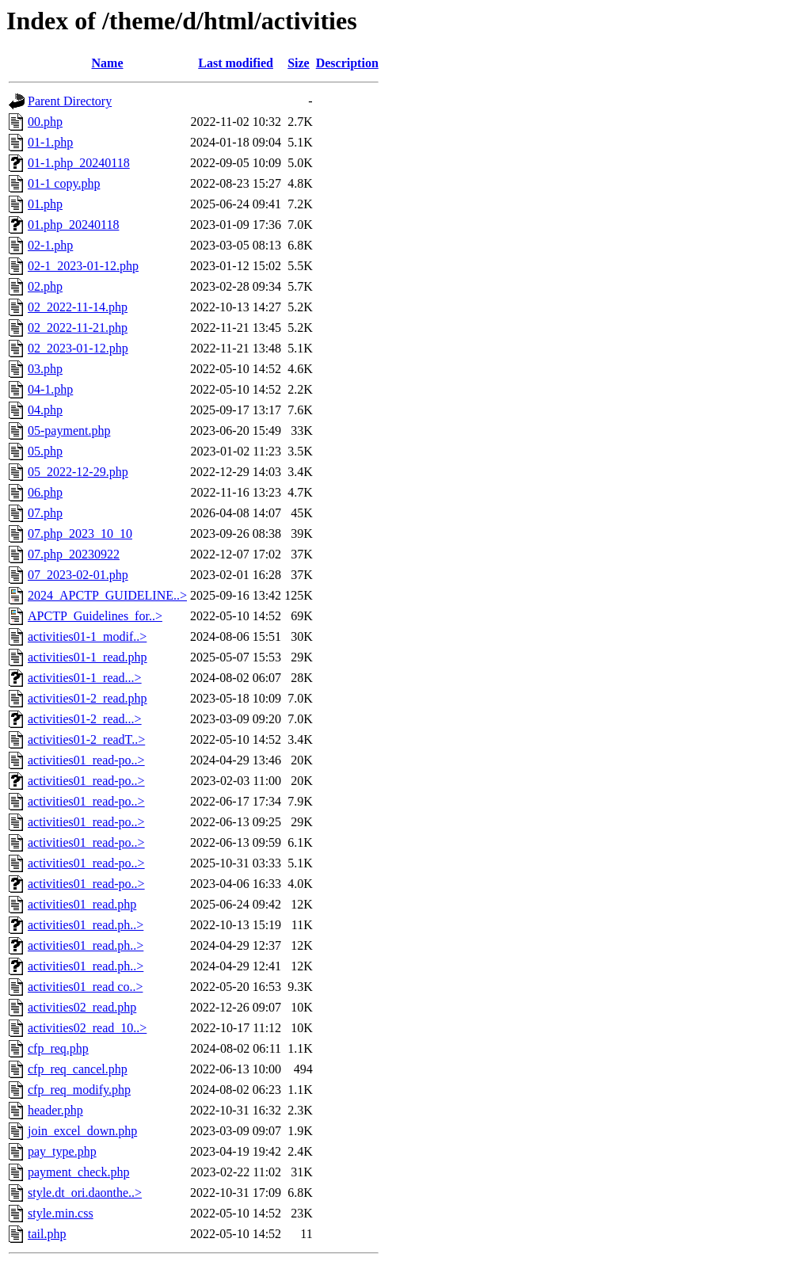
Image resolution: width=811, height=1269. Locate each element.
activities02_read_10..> (87, 1028)
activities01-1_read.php (87, 657)
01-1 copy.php (64, 183)
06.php (45, 492)
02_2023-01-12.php (78, 348)
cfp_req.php (58, 1048)
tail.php (47, 1233)
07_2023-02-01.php (78, 574)
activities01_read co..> (85, 986)
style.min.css (60, 1213)
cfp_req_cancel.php (78, 1069)
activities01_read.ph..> (85, 925)
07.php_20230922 (74, 554)
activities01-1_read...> (85, 677)
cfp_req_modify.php (79, 1089)
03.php (45, 368)
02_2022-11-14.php (78, 307)
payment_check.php (78, 1172)
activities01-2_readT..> (86, 739)
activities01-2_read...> (85, 719)
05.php (45, 451)
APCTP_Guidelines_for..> (95, 616)
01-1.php (50, 142)
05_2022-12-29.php (78, 471)
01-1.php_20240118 (79, 163)
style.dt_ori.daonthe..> (85, 1192)
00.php (45, 121)
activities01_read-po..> (86, 760)
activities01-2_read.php (87, 698)
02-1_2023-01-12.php (83, 265)
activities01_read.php (82, 904)
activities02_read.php (82, 1007)
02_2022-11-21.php (78, 327)
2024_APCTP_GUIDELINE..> (107, 595)
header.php (55, 1110)
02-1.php (50, 245)
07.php (45, 513)
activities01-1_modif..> (87, 636)
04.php (45, 410)
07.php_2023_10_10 (80, 533)
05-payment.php (69, 430)
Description (347, 63)
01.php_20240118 (73, 224)
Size (298, 63)
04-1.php (50, 389)
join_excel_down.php (82, 1131)
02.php (45, 286)
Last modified (235, 63)
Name (108, 63)
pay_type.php (62, 1151)
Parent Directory (70, 101)
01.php (45, 204)
